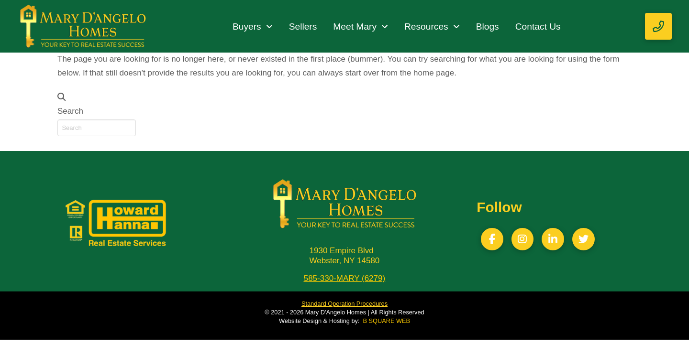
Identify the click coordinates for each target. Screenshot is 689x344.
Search (70, 111)
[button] (658, 26)
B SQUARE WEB (386, 320)
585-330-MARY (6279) (344, 278)
